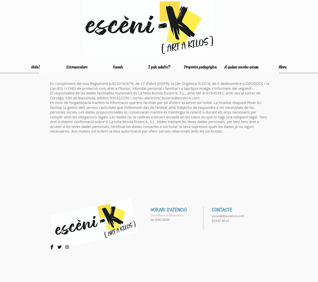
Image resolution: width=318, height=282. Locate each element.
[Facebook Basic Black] (51, 247)
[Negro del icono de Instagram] (67, 247)
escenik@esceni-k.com (181, 97)
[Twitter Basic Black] (59, 247)
